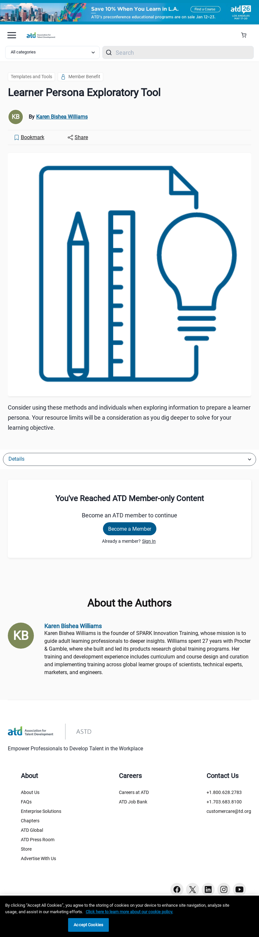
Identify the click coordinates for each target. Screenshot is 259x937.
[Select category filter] (52, 52)
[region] (129, 916)
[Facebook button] (176, 889)
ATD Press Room (37, 839)
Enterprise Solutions (41, 811)
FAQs (26, 801)
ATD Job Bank (133, 801)
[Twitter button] (192, 889)
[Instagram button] (223, 889)
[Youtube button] (239, 889)
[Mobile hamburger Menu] (11, 35)
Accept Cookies (88, 924)
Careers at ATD (134, 792)
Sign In (149, 541)
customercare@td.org (229, 811)
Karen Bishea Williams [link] (62, 117)
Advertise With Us (38, 858)
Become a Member (129, 529)
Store (26, 849)
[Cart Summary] (246, 35)
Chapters (30, 820)
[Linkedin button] (208, 889)
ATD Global (32, 830)
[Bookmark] (29, 137)
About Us (30, 792)
